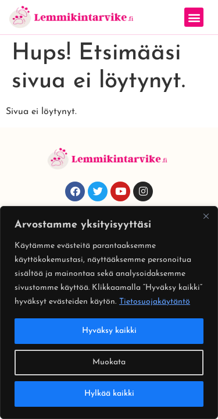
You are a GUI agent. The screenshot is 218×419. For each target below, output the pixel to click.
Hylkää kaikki (109, 393)
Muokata (109, 362)
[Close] (206, 216)
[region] (109, 312)
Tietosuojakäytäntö (154, 301)
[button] (193, 17)
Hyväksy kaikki (109, 330)
